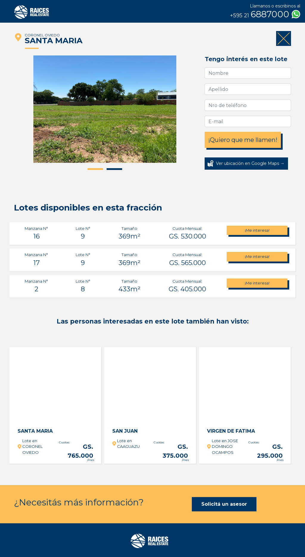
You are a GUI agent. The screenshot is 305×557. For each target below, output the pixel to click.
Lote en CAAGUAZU (128, 443)
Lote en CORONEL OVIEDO (32, 446)
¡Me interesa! (257, 230)
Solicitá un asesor (224, 504)
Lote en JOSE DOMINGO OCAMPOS (225, 446)
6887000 (265, 14)
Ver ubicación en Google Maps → (250, 163)
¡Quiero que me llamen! (242, 139)
